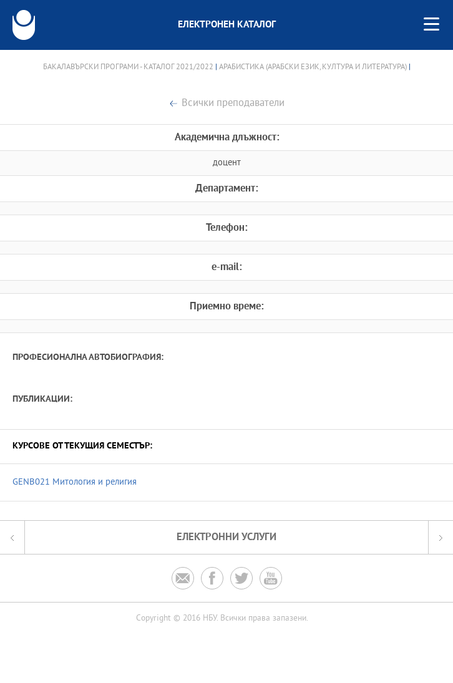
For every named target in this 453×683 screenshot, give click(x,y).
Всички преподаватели (233, 103)
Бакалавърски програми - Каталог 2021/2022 (128, 67)
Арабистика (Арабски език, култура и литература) (313, 67)
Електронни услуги (226, 537)
